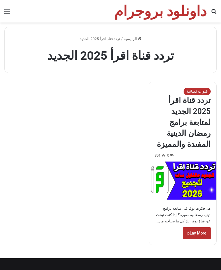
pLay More (196, 233)
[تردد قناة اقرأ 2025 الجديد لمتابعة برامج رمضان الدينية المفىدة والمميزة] (182, 180)
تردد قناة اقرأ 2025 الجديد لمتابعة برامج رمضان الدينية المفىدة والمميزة (184, 122)
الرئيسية (132, 39)
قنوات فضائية (197, 91)
